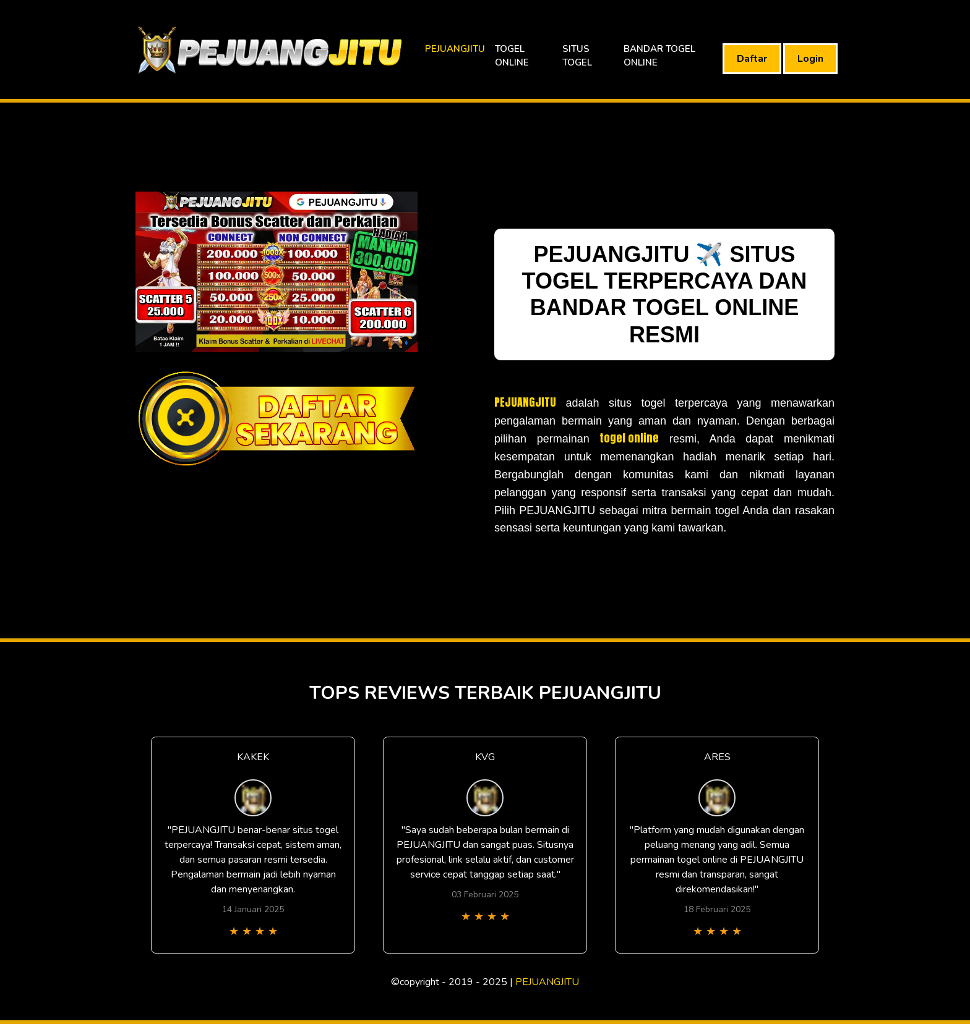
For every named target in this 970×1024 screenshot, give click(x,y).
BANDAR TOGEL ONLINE (659, 56)
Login (810, 59)
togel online (629, 437)
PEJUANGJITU (455, 49)
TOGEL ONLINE (512, 56)
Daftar (752, 59)
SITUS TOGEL (577, 56)
